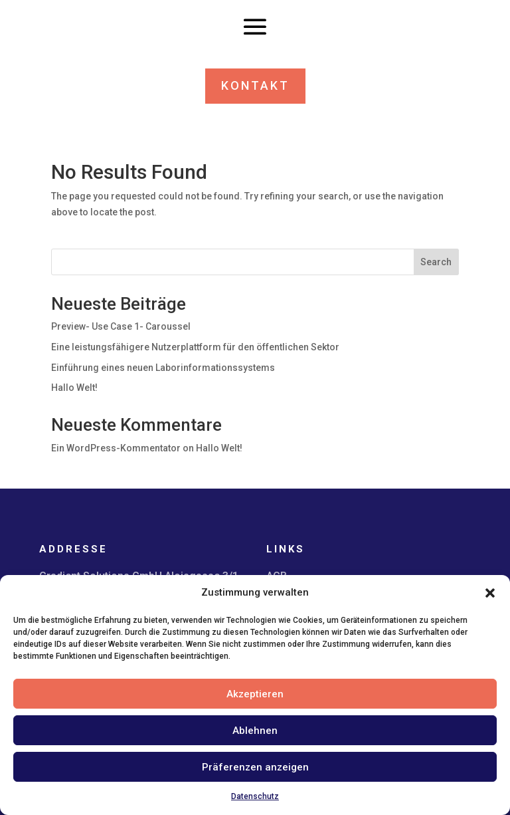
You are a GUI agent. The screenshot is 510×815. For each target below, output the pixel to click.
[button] (490, 593)
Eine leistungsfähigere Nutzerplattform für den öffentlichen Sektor (195, 347)
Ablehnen (255, 731)
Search (436, 262)
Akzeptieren (255, 694)
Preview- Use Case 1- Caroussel (121, 326)
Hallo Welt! (74, 387)
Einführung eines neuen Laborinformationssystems (163, 367)
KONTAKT (255, 85)
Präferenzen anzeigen (255, 767)
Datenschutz (255, 796)
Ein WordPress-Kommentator (116, 448)
